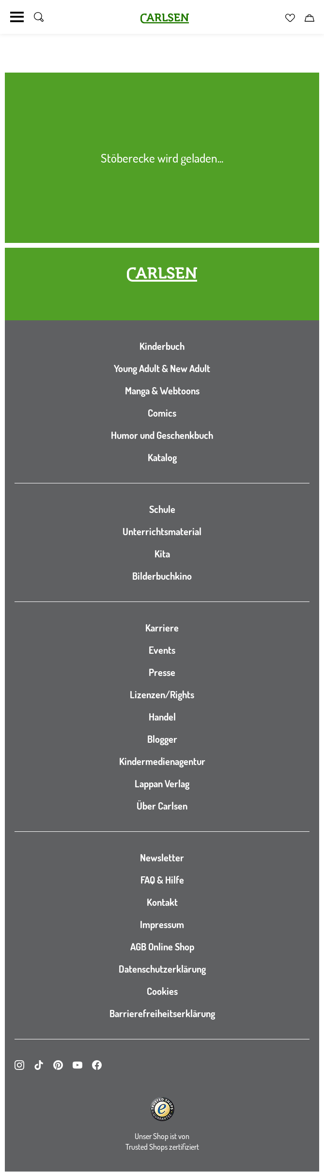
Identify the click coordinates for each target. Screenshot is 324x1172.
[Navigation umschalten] (17, 17)
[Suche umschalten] (38, 17)
